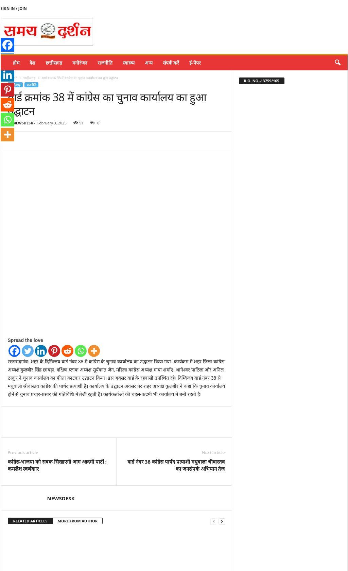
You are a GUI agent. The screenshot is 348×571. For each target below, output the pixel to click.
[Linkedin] (41, 308)
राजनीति (105, 62)
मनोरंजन (79, 62)
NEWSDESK (23, 122)
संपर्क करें (171, 62)
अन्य (149, 62)
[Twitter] (28, 308)
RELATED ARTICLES (30, 478)
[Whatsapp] (81, 308)
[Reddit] (67, 308)
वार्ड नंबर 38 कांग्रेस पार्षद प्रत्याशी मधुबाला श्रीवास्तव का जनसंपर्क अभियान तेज (176, 423)
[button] (337, 62)
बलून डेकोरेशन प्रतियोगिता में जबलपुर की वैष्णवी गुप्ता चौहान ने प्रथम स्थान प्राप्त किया (40, 550)
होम (16, 62)
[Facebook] (14, 308)
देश (32, 62)
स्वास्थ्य (129, 62)
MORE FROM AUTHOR (78, 478)
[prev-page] (213, 478)
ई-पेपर (195, 62)
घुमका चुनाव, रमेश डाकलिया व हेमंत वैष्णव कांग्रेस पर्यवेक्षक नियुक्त (191, 547)
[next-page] (222, 478)
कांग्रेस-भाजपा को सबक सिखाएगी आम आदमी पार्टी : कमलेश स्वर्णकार (57, 423)
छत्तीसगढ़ (54, 62)
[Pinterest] (54, 308)
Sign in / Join (14, 8)
